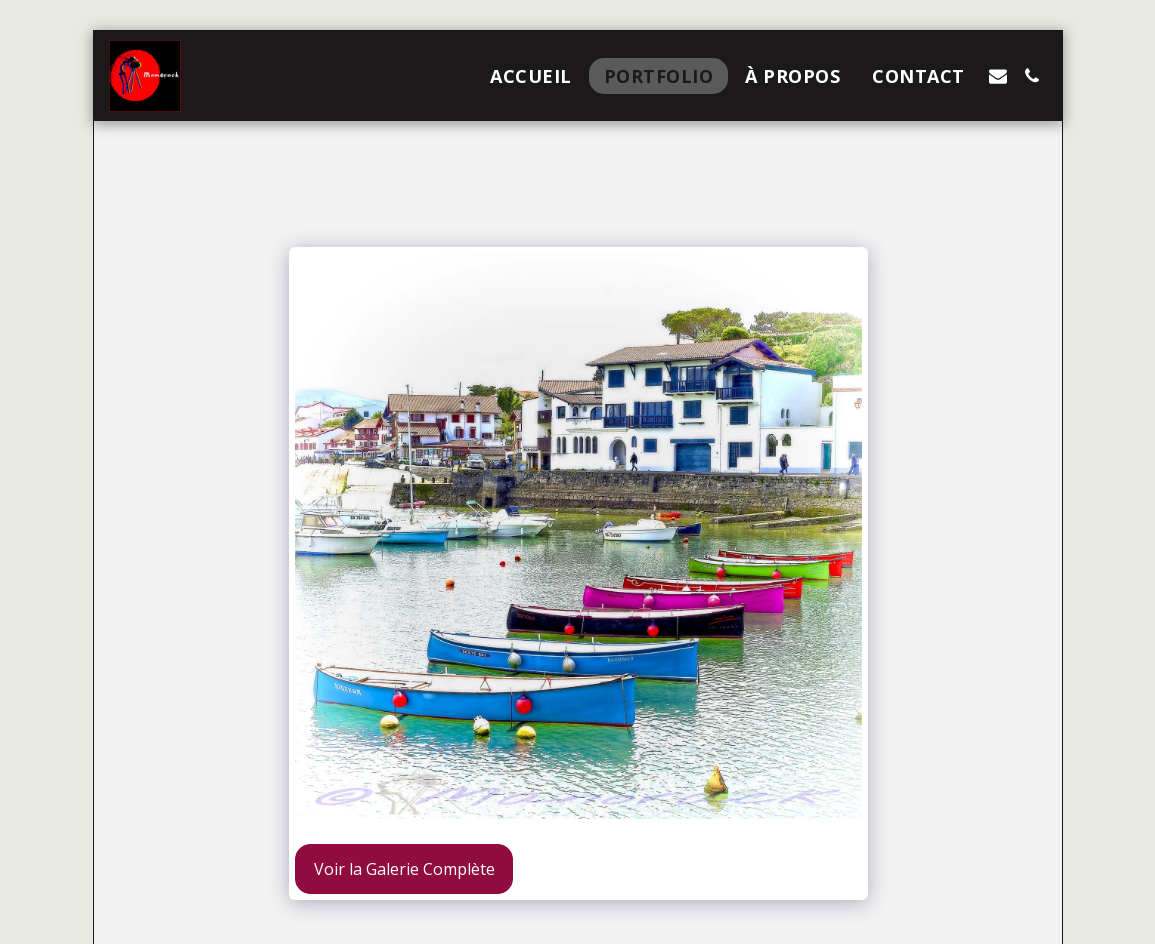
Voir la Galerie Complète (404, 869)
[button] (998, 76)
